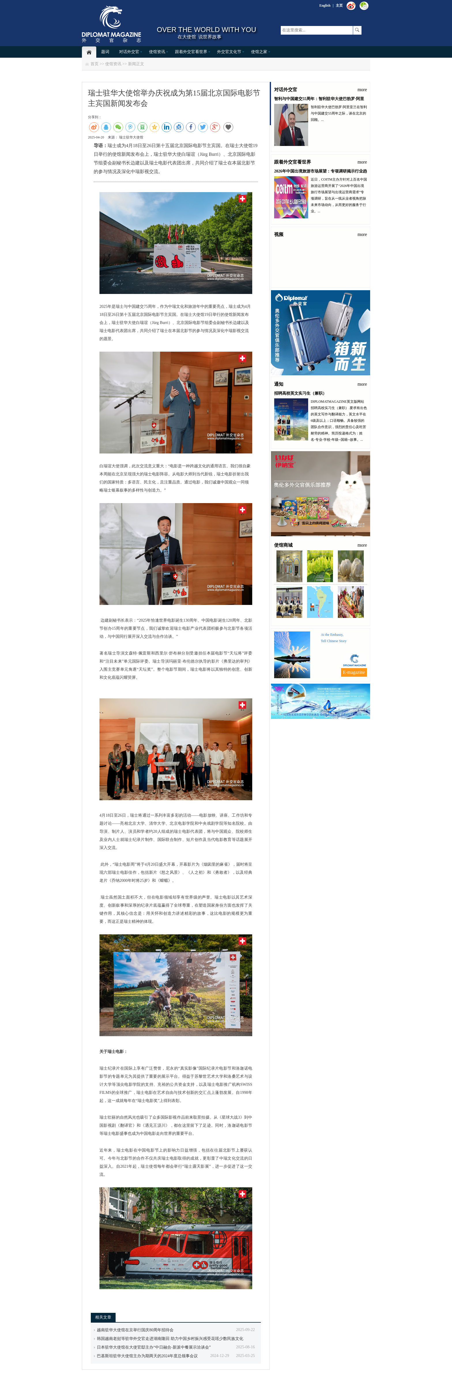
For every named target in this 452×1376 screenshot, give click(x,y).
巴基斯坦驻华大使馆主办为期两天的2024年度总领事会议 (147, 1356)
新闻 (132, 64)
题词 (105, 52)
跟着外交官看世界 (191, 52)
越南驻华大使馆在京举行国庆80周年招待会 (135, 1330)
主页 (339, 5)
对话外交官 (129, 52)
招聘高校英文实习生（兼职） (300, 393)
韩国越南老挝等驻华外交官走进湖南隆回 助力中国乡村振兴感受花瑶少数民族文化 (170, 1338)
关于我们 (329, 723)
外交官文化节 (229, 52)
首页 (95, 64)
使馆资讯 (157, 52)
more (362, 89)
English (325, 5)
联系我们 (311, 723)
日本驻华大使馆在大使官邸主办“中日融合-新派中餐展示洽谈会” (154, 1347)
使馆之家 (259, 52)
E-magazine (354, 672)
